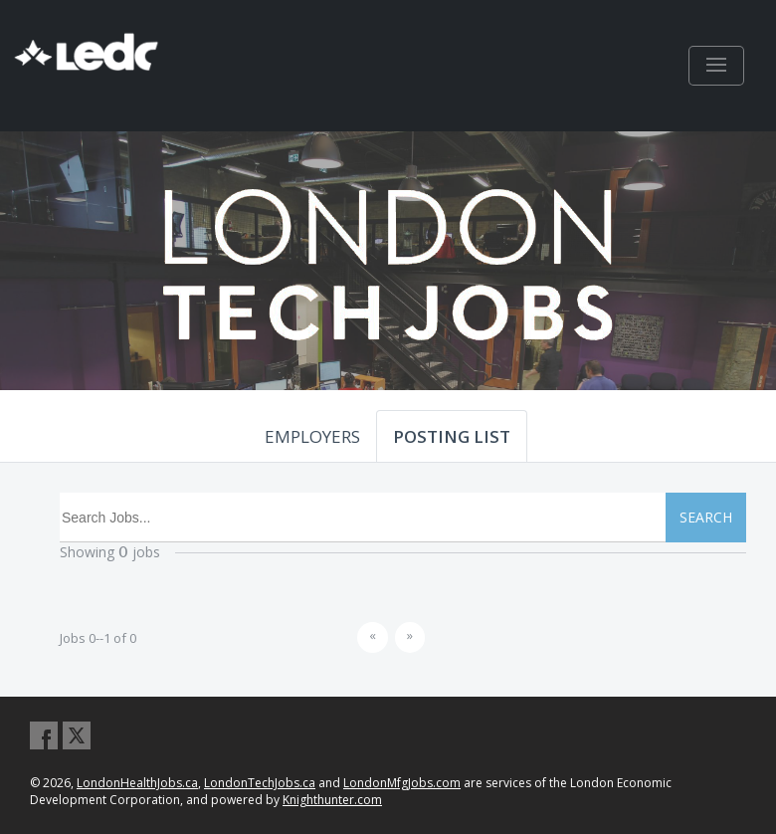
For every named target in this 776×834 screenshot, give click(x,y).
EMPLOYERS (312, 436)
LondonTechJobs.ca (259, 782)
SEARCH (705, 517)
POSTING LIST (451, 436)
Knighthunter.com (332, 799)
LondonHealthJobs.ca (137, 782)
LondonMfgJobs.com (402, 782)
